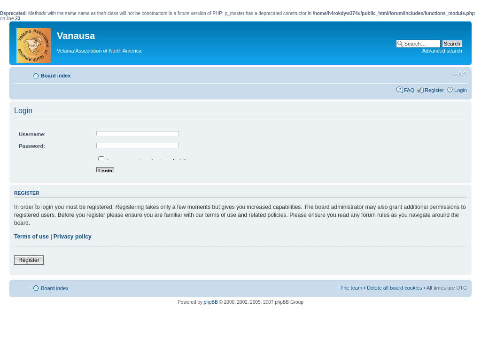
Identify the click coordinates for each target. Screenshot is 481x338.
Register (434, 90)
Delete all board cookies (394, 288)
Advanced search (442, 51)
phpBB (211, 302)
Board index (56, 75)
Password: (32, 146)
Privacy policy (73, 236)
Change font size (460, 73)
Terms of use (31, 236)
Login (460, 90)
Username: (32, 134)
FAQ (409, 90)
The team (351, 288)
